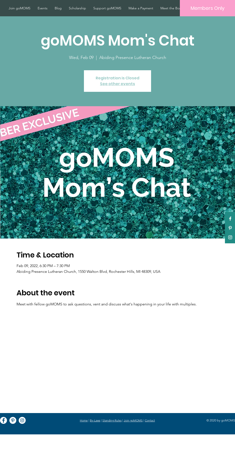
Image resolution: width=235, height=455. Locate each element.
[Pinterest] (230, 228)
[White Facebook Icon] (230, 218)
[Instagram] (22, 420)
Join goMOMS (133, 420)
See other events (117, 84)
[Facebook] (3, 420)
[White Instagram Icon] (230, 237)
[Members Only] (207, 8)
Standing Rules (112, 420)
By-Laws (95, 420)
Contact (150, 420)
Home (84, 420)
